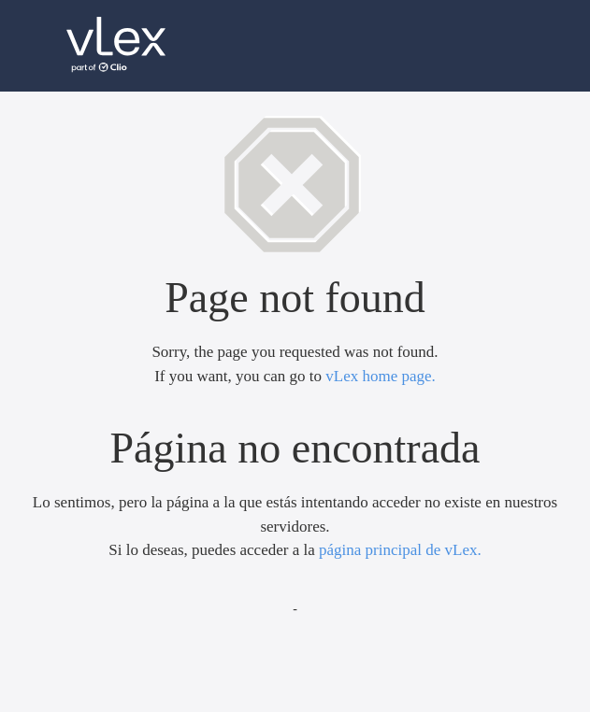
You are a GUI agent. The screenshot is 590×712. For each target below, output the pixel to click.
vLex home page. (380, 376)
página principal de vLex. (400, 550)
